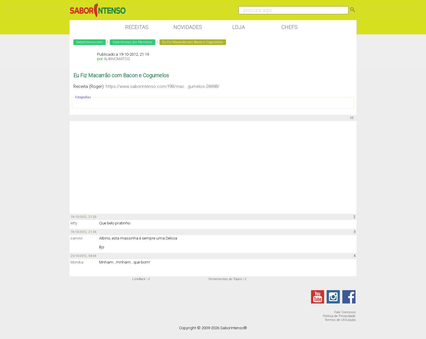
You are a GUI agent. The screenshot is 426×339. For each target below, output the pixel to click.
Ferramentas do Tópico (225, 279)
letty (73, 223)
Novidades (187, 27)
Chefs (289, 27)
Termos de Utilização (340, 320)
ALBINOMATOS (117, 59)
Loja (238, 27)
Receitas (137, 27)
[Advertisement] (213, 167)
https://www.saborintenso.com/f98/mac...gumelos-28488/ (163, 86)
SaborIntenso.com (89, 42)
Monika (76, 262)
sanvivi (76, 238)
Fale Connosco (345, 312)
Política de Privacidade (339, 316)
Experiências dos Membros (132, 42)
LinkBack (139, 279)
